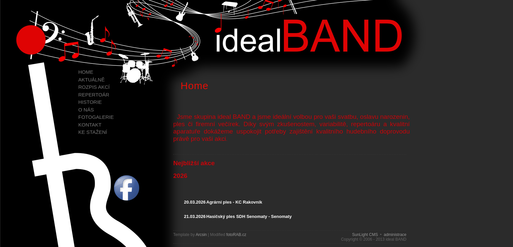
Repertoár (93, 94)
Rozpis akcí (94, 87)
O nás (86, 109)
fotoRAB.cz (236, 234)
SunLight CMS (365, 234)
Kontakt (90, 125)
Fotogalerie (96, 117)
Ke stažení (92, 132)
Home (85, 72)
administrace (395, 234)
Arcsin (201, 234)
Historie (90, 102)
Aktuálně (91, 79)
